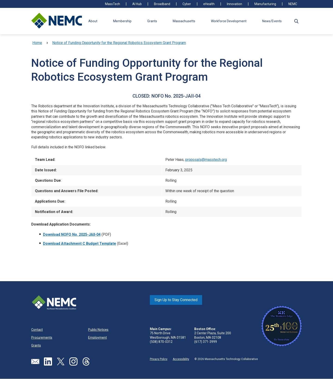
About (92, 21)
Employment (97, 337)
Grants (152, 21)
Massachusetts (184, 21)
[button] (296, 21)
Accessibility (181, 359)
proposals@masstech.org (206, 159)
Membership (122, 21)
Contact (37, 329)
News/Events (272, 21)
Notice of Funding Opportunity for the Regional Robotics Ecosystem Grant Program (119, 43)
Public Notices (98, 329)
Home (37, 43)
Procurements (41, 337)
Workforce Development (229, 21)
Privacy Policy (158, 359)
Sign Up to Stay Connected (175, 300)
